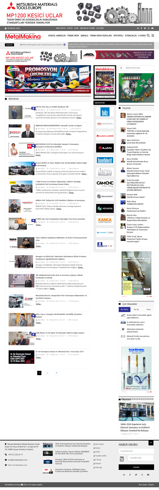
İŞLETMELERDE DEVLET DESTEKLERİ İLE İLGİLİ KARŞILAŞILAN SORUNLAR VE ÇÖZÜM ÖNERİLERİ (138, 186)
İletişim (100, 28)
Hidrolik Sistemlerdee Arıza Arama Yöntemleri (137, 163)
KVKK (76, 28)
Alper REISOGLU (133, 140)
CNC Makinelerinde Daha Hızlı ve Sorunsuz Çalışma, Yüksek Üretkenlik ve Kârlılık (59, 276)
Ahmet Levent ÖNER (135, 114)
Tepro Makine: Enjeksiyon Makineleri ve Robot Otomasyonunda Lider (61, 239)
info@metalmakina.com (16, 460)
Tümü (148, 309)
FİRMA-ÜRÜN (73, 36)
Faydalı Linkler (100, 456)
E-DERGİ (142, 36)
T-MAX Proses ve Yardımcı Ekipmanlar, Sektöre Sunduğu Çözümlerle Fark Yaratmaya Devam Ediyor (58, 183)
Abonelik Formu (87, 28)
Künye (70, 28)
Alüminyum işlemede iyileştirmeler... (135, 330)
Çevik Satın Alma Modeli (136, 143)
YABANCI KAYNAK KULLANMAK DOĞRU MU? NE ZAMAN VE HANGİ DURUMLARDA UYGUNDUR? (139, 120)
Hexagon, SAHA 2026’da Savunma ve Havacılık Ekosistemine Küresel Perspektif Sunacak (72, 462)
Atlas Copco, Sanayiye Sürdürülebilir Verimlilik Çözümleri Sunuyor (59, 315)
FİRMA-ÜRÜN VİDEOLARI (101, 36)
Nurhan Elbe (132, 215)
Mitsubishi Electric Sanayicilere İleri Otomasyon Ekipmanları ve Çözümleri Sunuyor (61, 297)
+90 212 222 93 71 (14, 455)
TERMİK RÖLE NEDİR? (135, 204)
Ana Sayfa (61, 28)
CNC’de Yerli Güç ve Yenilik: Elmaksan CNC (52, 107)
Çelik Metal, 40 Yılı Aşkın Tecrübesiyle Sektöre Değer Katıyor (60, 333)
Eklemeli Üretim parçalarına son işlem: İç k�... (138, 337)
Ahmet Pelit (131, 128)
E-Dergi (98, 460)
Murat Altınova (133, 208)
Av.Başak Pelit (132, 147)
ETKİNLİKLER (131, 36)
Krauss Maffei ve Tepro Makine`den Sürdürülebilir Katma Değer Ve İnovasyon (61, 164)
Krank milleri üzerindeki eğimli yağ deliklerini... (139, 316)
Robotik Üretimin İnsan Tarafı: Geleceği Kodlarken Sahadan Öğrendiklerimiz (138, 173)
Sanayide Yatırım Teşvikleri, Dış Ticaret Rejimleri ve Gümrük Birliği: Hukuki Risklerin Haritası (139, 152)
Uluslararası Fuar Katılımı (136, 211)
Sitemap (98, 467)
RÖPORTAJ (118, 36)
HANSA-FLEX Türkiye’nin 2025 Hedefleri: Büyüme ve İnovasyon (60, 200)
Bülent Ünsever (133, 168)
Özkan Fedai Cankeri (135, 225)
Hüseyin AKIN (132, 195)
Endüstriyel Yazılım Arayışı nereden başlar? (137, 240)
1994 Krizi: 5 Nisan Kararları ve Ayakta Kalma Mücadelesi (138, 219)
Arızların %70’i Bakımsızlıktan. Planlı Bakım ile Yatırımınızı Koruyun (138, 229)
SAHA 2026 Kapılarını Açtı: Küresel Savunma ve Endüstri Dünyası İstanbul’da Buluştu (60, 45)
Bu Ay (136, 309)
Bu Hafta (124, 309)
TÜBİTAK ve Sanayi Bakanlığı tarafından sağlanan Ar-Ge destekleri (138, 133)
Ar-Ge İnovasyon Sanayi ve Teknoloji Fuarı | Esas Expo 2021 (60, 352)
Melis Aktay (131, 202)
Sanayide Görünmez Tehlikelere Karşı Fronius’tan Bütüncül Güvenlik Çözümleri (71, 471)
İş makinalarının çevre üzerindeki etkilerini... (136, 323)
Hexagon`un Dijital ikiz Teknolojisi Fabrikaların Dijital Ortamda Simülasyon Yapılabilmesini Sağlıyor (61, 257)
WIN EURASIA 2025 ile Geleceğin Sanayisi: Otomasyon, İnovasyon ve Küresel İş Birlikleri (57, 145)
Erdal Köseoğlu (133, 180)
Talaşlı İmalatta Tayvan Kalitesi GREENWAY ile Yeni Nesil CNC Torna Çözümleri (72, 453)
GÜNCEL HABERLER (57, 36)
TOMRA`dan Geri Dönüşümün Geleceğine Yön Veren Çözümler (60, 219)
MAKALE (84, 36)
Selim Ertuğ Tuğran (134, 237)
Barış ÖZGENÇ (132, 159)
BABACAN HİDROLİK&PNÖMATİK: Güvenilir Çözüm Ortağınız (59, 126)
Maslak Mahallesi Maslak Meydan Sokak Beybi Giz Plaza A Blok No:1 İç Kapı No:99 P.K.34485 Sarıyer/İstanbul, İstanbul (22, 447)
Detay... (79, 118)
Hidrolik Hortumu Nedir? (136, 197)
